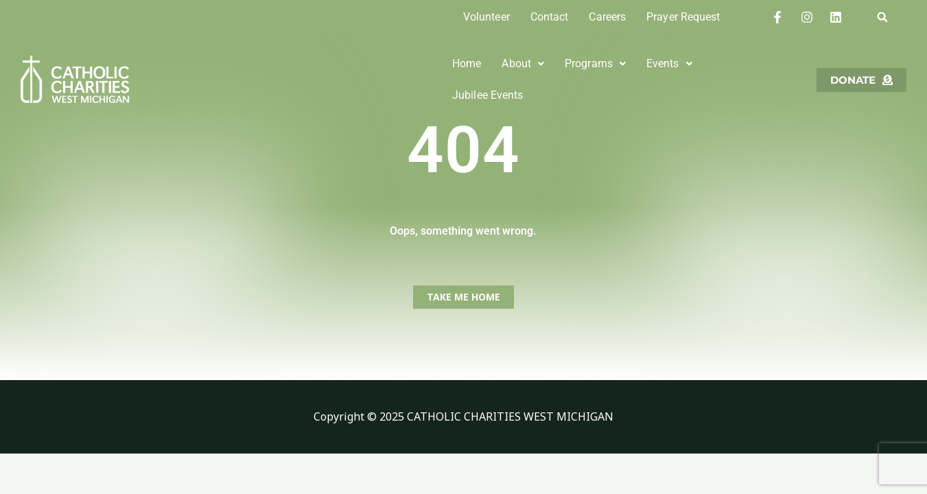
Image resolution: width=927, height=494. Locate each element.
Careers (607, 16)
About (523, 71)
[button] (882, 17)
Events (669, 71)
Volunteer (486, 16)
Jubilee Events (747, 71)
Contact (549, 16)
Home (466, 71)
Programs (595, 71)
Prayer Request (683, 16)
